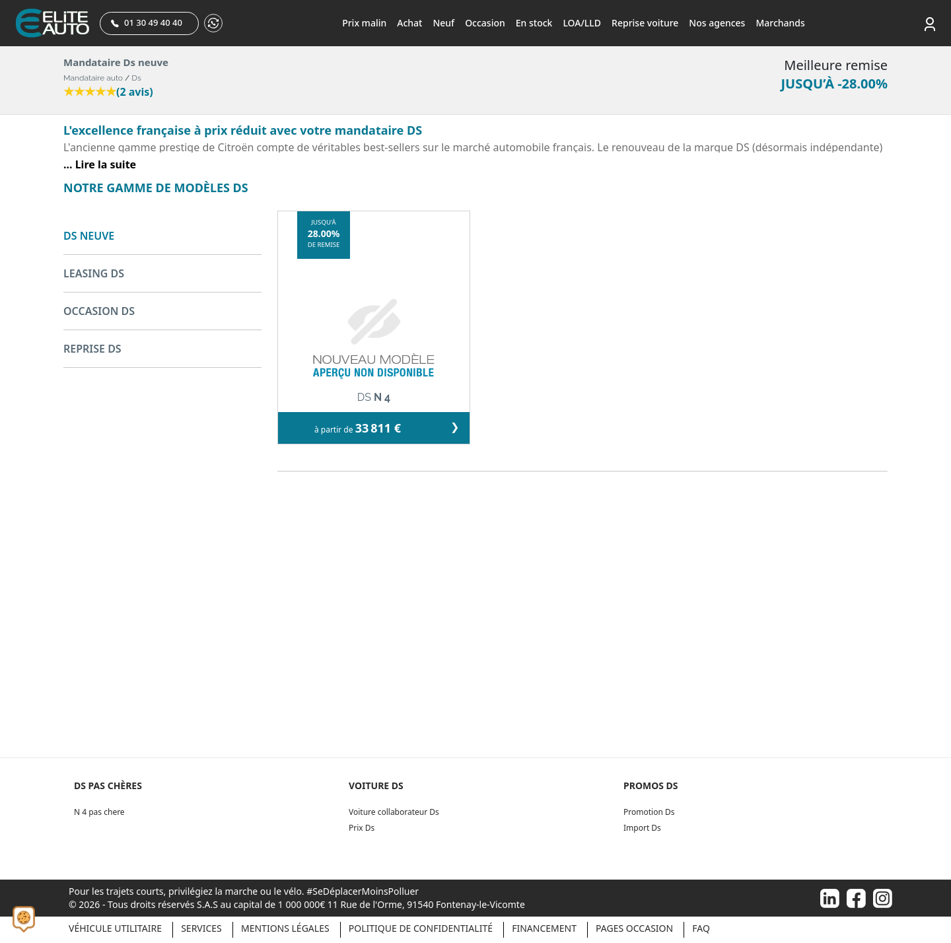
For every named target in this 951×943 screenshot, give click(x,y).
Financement (544, 928)
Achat (409, 23)
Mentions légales (285, 928)
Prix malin (364, 23)
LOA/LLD (582, 23)
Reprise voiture (645, 23)
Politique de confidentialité (421, 928)
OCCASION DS (99, 311)
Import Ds (642, 827)
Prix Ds (361, 827)
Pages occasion (634, 928)
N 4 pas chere (99, 812)
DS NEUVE (88, 235)
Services (201, 928)
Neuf (443, 23)
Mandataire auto (93, 78)
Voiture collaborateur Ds (394, 812)
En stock (534, 23)
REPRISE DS (92, 348)
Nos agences (717, 23)
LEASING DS (93, 273)
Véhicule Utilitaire (115, 928)
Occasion (485, 23)
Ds (136, 78)
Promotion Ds (648, 812)
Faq (701, 928)
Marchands (780, 23)
